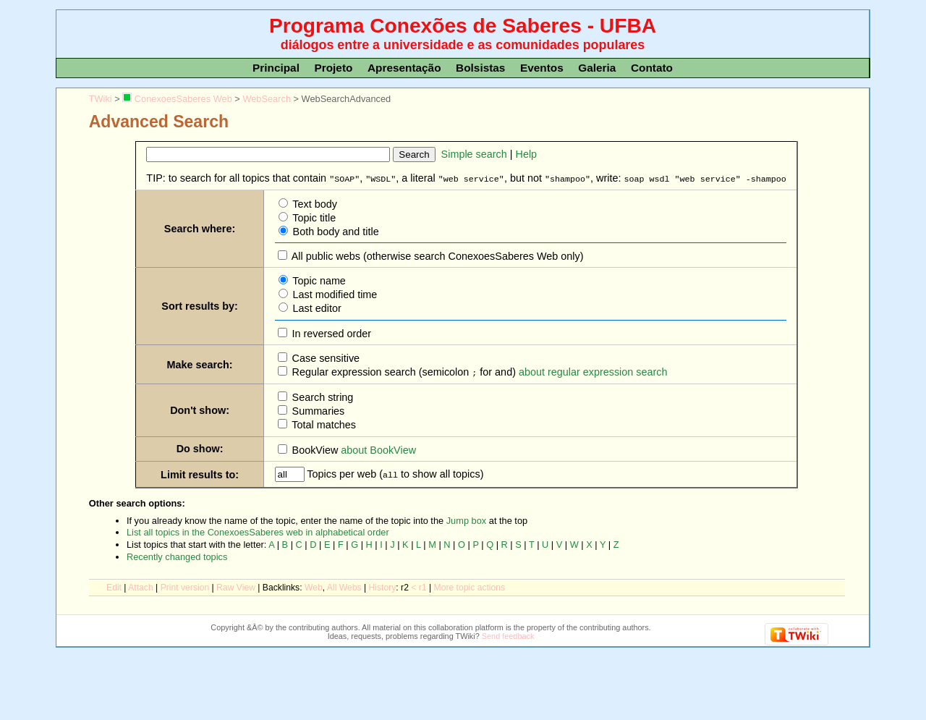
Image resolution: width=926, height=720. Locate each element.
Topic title (313, 217)
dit (114, 586)
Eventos (542, 68)
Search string (321, 396)
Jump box (466, 519)
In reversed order (330, 333)
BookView (314, 448)
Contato (652, 68)
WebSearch (266, 98)
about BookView (378, 448)
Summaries (317, 409)
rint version (185, 586)
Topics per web (342, 472)
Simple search (474, 154)
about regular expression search (593, 371)
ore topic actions (470, 586)
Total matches (323, 423)
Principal (276, 68)
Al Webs (344, 586)
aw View (235, 586)
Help (527, 154)
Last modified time (334, 294)
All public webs (324, 255)
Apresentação (404, 68)
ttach (140, 586)
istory (382, 586)
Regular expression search (352, 371)
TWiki (100, 98)
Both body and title (334, 231)
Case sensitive (324, 357)
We (314, 586)
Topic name (318, 280)
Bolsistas (480, 68)
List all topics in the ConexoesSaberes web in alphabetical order (258, 530)
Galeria (597, 68)
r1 (423, 586)
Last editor (315, 307)
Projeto (333, 68)
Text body (313, 203)
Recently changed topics (177, 555)
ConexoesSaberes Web (177, 98)
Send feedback (508, 634)
